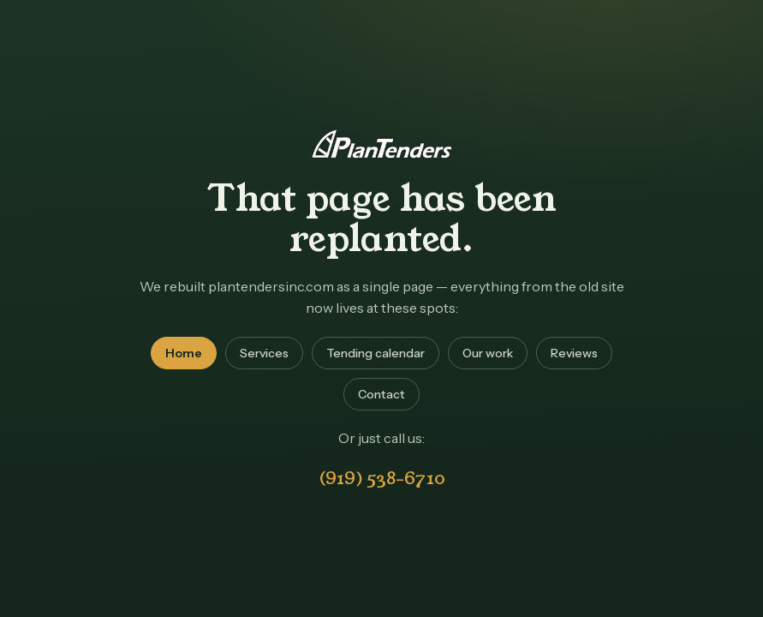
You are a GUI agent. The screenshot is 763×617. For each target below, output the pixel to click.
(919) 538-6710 (382, 478)
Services (264, 353)
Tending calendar (375, 353)
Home (183, 353)
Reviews (574, 353)
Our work (487, 353)
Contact (381, 394)
